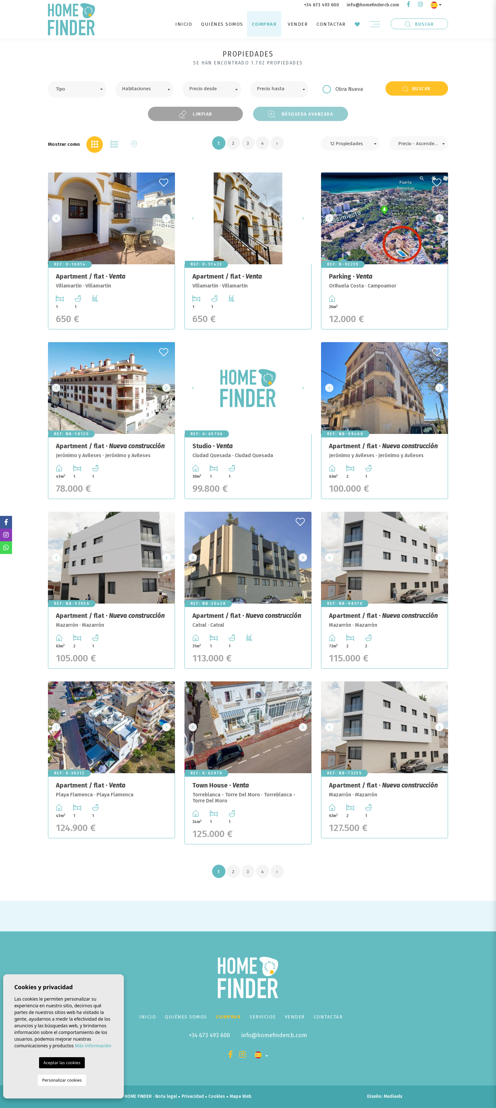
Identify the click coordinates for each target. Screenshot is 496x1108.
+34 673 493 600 (321, 5)
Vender (298, 24)
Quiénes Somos (222, 24)
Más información (93, 1046)
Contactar (331, 24)
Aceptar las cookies (62, 1062)
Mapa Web (240, 1096)
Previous (54, 218)
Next (168, 218)
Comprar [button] (264, 24)
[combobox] (77, 89)
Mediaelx (393, 1096)
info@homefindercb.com (373, 5)
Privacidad (193, 1096)
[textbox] (82, 88)
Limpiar (195, 114)
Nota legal (166, 1096)
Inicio (183, 24)
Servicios (263, 1017)
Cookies (216, 1096)
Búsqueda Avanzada (300, 114)
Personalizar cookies (62, 1080)
